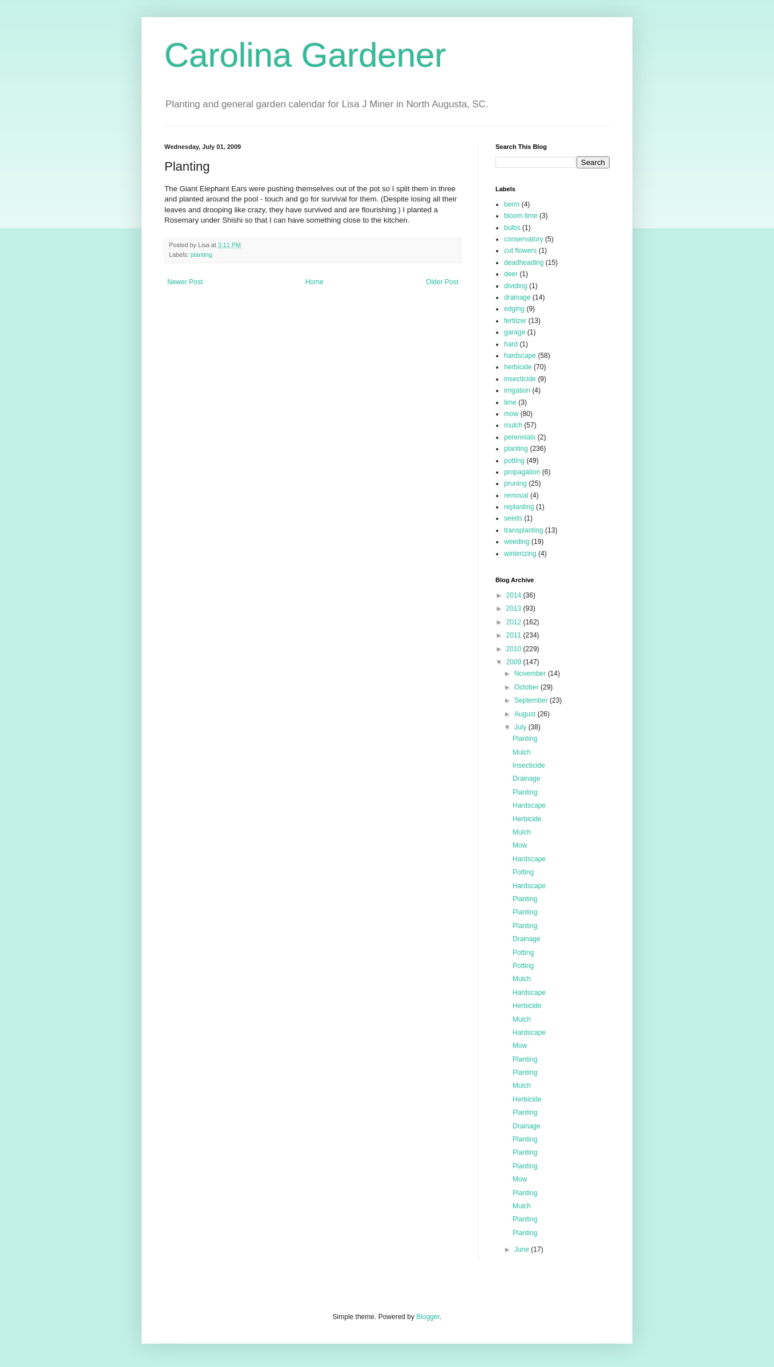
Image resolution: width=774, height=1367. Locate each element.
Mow (520, 845)
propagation (522, 472)
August (526, 714)
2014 (514, 595)
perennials (519, 437)
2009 (514, 662)
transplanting (523, 530)
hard (511, 344)
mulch (513, 425)
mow (511, 414)
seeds (513, 518)
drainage (517, 297)
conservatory (523, 239)
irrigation (517, 390)
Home (314, 282)
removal (516, 495)
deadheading (523, 263)
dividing (515, 286)
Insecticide (529, 765)
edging (514, 309)
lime (510, 402)
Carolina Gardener (305, 55)
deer (511, 274)
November (531, 674)
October (527, 687)
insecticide (520, 379)
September (532, 700)
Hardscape (529, 805)
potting (514, 461)
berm (511, 204)
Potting (523, 872)
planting (201, 254)
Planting (525, 739)
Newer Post (185, 282)
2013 (514, 608)
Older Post (442, 282)
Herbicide (527, 819)
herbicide (518, 367)
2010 (514, 649)
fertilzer (515, 321)
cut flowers (520, 251)
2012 (514, 622)
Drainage (527, 779)
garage (514, 332)
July (521, 727)
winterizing (520, 554)
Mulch (522, 752)
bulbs (512, 228)
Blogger (428, 1317)
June (522, 1249)
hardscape (520, 356)
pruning (515, 483)
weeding (517, 542)
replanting (519, 507)
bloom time (521, 216)
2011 (514, 635)
